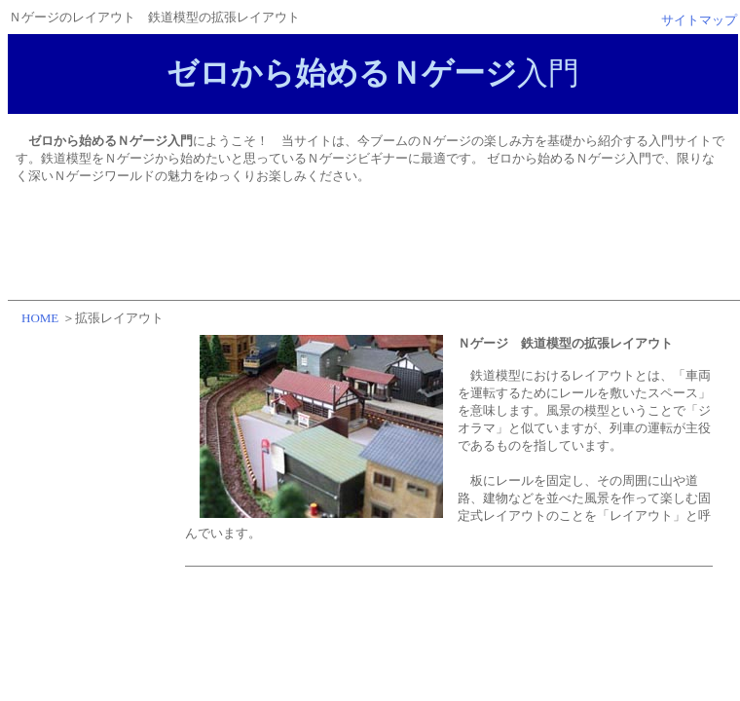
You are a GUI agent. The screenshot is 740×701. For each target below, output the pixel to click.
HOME (39, 318)
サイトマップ (699, 20)
